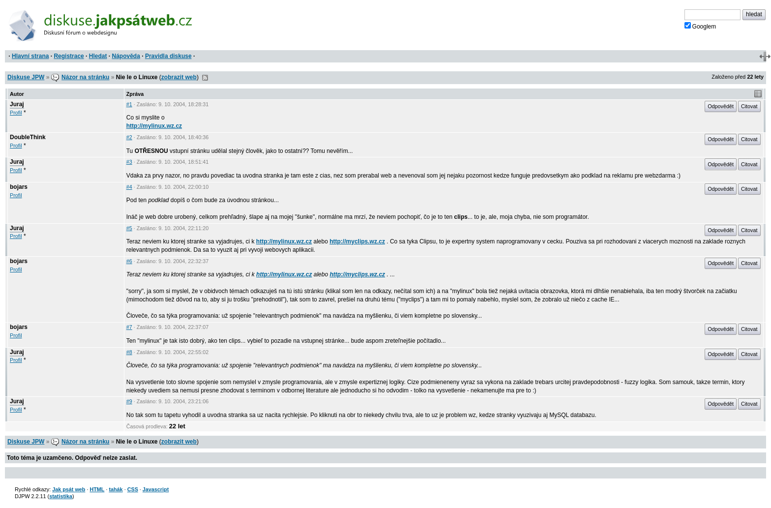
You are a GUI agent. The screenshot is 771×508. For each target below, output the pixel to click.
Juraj (17, 104)
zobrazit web (179, 77)
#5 (129, 228)
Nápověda (126, 56)
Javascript (156, 489)
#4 (129, 187)
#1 (129, 104)
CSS (132, 489)
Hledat (98, 56)
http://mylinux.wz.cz (154, 125)
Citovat (749, 106)
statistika (60, 496)
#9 (129, 401)
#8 (129, 352)
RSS (205, 78)
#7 (129, 327)
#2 (129, 137)
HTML (96, 489)
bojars (19, 186)
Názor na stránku (85, 77)
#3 (129, 162)
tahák (115, 489)
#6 (129, 261)
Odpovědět (721, 106)
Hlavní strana (30, 56)
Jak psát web (68, 489)
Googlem (700, 26)
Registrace (69, 56)
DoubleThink (28, 137)
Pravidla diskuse (168, 56)
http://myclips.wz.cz (357, 241)
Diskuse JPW (25, 77)
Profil (16, 113)
